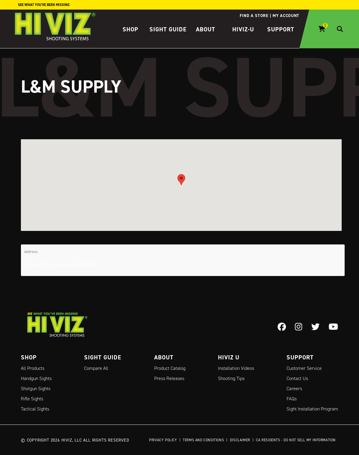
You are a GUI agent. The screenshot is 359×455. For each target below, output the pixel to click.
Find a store (254, 15)
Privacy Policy (163, 440)
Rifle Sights (32, 399)
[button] (181, 179)
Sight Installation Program (312, 409)
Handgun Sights (36, 378)
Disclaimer (240, 440)
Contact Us (297, 378)
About (205, 29)
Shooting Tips (231, 378)
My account (286, 15)
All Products (32, 368)
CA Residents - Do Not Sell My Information (296, 440)
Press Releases (169, 378)
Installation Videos (236, 368)
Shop (130, 29)
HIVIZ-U (243, 29)
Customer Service (304, 368)
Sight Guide (168, 29)
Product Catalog (169, 368)
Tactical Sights (35, 409)
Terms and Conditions (203, 440)
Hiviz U (228, 357)
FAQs (292, 399)
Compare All (96, 368)
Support (280, 29)
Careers (294, 388)
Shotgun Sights (35, 388)
